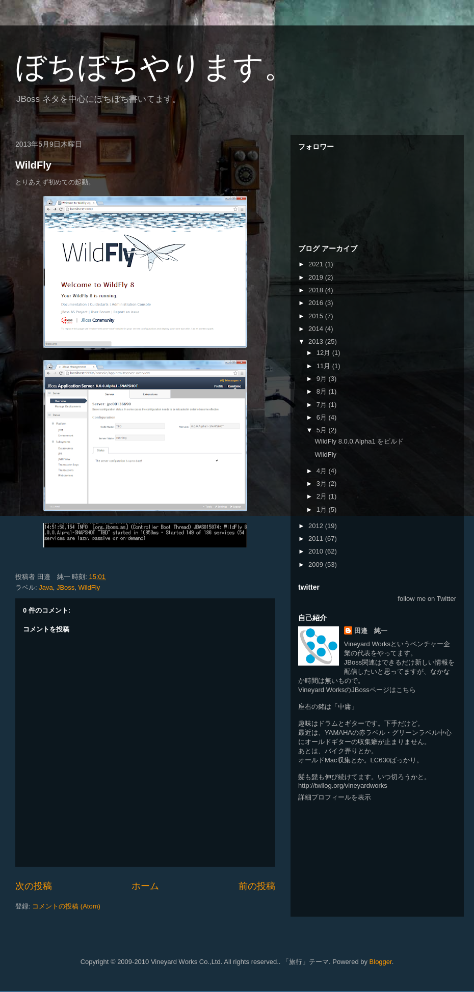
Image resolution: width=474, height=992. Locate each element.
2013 (316, 341)
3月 (323, 483)
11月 (324, 366)
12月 (324, 352)
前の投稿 (257, 886)
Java (45, 587)
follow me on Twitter (427, 598)
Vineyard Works (367, 644)
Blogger (381, 962)
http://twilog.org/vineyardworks (342, 785)
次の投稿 (33, 886)
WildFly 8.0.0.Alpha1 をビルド (359, 441)
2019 (316, 277)
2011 (316, 538)
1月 (323, 509)
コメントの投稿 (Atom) (66, 906)
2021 (316, 264)
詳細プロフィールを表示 (334, 797)
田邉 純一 (370, 631)
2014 (316, 329)
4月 (323, 471)
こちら (406, 690)
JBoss (65, 587)
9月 (323, 378)
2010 (316, 551)
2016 (316, 303)
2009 (316, 564)
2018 (316, 290)
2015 (316, 316)
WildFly (33, 165)
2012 (316, 526)
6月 (323, 417)
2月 (323, 496)
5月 (323, 430)
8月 (323, 391)
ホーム (145, 886)
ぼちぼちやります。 (155, 67)
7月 (323, 404)
